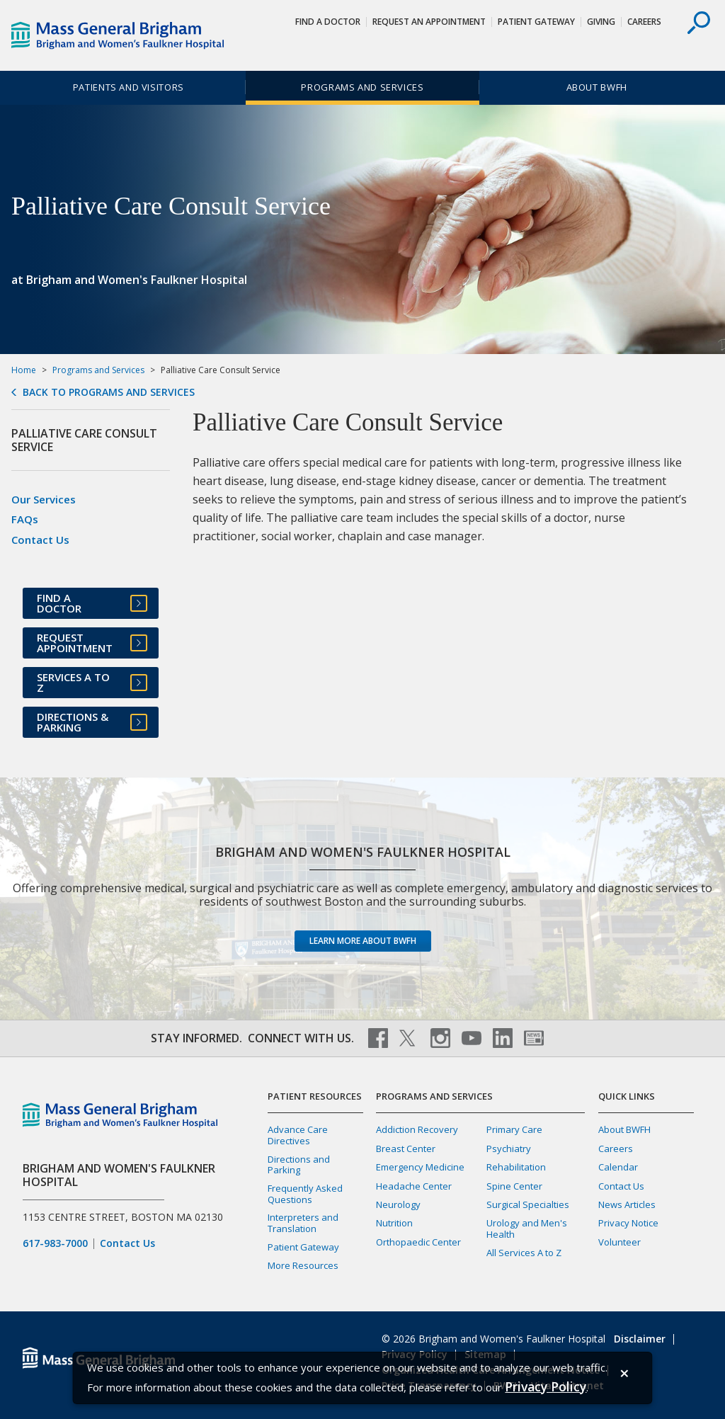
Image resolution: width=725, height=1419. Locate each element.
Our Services (43, 499)
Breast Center (405, 1148)
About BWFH (596, 87)
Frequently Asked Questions (305, 1193)
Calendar (618, 1167)
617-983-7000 (55, 1243)
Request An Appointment (429, 22)
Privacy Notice (628, 1222)
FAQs (24, 519)
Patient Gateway (536, 22)
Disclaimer (640, 1338)
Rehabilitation (516, 1167)
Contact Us (40, 539)
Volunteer (619, 1242)
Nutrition (394, 1222)
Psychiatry (508, 1148)
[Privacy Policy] (545, 1387)
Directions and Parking (299, 1164)
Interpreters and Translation (303, 1222)
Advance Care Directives (298, 1134)
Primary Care (514, 1129)
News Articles (627, 1204)
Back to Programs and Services (109, 392)
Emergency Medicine (420, 1167)
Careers (644, 22)
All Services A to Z (523, 1252)
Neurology (398, 1204)
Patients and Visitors (128, 87)
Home (23, 370)
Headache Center (414, 1186)
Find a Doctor (327, 22)
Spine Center (514, 1186)
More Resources (303, 1265)
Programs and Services (362, 87)
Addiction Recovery (417, 1129)
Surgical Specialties (527, 1204)
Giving (601, 22)
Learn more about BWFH (362, 941)
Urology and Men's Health (526, 1228)
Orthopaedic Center (418, 1242)
